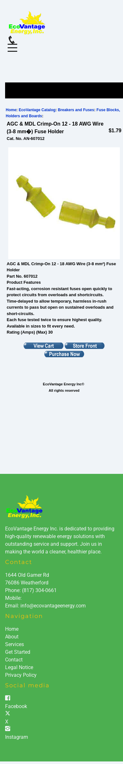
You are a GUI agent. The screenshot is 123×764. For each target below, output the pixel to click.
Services (14, 644)
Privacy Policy (21, 675)
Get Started (17, 652)
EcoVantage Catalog (37, 110)
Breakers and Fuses (76, 110)
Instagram (16, 737)
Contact (14, 660)
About (11, 637)
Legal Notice (19, 667)
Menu (12, 44)
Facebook (16, 706)
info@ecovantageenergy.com (53, 606)
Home (11, 110)
